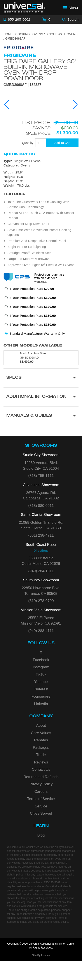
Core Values (41, 733)
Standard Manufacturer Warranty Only (37, 333)
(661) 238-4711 (41, 535)
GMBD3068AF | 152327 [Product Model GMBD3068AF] (22, 85)
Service (41, 806)
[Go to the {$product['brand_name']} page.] (18, 47)
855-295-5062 (52, 882)
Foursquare (41, 696)
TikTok (41, 674)
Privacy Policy (41, 784)
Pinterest (41, 689)
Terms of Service (41, 799)
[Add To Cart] (62, 142)
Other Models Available (32, 345)
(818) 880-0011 (41, 506)
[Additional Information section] (41, 397)
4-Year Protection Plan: (32, 315)
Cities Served (41, 813)
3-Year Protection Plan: (32, 306)
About (41, 725)
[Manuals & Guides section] (41, 416)
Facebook (41, 660)
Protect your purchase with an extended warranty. (49, 278)
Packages (41, 748)
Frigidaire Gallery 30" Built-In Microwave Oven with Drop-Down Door (40, 69)
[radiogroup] (41, 312)
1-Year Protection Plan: (31, 289)
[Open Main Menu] (70, 7)
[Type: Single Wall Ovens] (41, 161)
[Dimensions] (41, 179)
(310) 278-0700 (41, 601)
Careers (40, 791)
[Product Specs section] (41, 378)
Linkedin (41, 704)
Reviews (41, 762)
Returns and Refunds (41, 777)
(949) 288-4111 (41, 631)
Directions (40, 550)
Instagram (41, 667)
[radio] (29, 290)
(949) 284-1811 (41, 571)
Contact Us (41, 769)
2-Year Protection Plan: (32, 297)
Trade (41, 755)
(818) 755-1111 (41, 476)
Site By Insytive (41, 955)
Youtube (41, 682)
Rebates (41, 740)
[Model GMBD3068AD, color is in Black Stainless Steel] (41, 358)
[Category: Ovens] (41, 165)
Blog (41, 835)
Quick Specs (19, 154)
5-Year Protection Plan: (32, 324)
